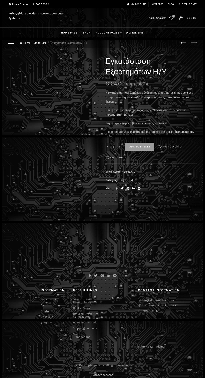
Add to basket (139, 146)
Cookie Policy (81, 308)
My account (136, 4)
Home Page (69, 32)
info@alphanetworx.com (158, 300)
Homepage (157, 4)
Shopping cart (187, 4)
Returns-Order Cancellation (82, 315)
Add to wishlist (173, 146)
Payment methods (85, 322)
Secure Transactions (81, 335)
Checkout (47, 317)
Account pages (108, 32)
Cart (44, 305)
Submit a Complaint (151, 346)
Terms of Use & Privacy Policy (83, 301)
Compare (116, 157)
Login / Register (157, 17)
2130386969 (41, 4)
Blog (171, 4)
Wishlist (173, 16)
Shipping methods (85, 328)
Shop (86, 32)
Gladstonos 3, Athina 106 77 (160, 305)
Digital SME (135, 32)
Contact (46, 311)
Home (26, 42)
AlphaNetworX (95, 365)
